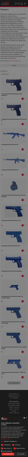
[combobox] (24, 418)
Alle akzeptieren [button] (7, 454)
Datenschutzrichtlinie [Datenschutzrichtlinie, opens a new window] (5, 439)
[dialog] (14, 436)
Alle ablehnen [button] (21, 454)
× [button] (26, 417)
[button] (14, 451)
